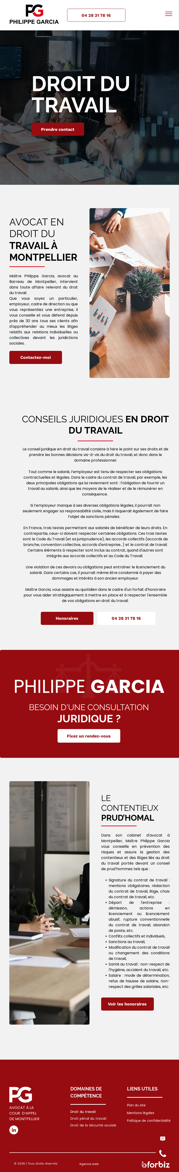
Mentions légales (140, 1113)
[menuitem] (93, 1111)
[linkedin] (13, 1131)
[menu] (169, 14)
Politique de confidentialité (149, 1120)
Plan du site (136, 1105)
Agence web (89, 1164)
